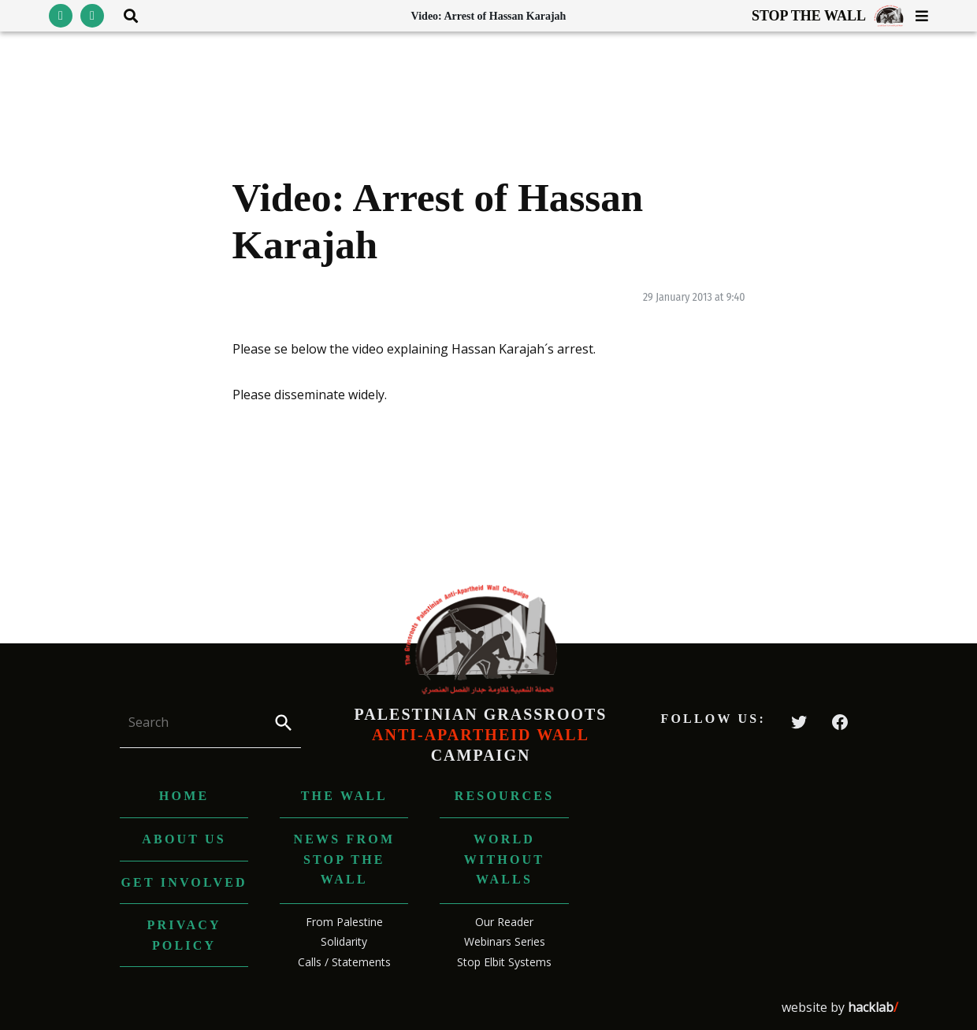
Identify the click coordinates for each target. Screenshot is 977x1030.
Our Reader (504, 921)
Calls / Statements (344, 961)
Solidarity (344, 941)
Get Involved (184, 882)
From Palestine (344, 921)
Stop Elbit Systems (504, 961)
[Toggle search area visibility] (125, 16)
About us (184, 839)
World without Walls (504, 859)
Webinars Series (504, 941)
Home (184, 795)
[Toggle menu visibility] (916, 16)
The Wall (344, 795)
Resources (505, 795)
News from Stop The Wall (344, 859)
